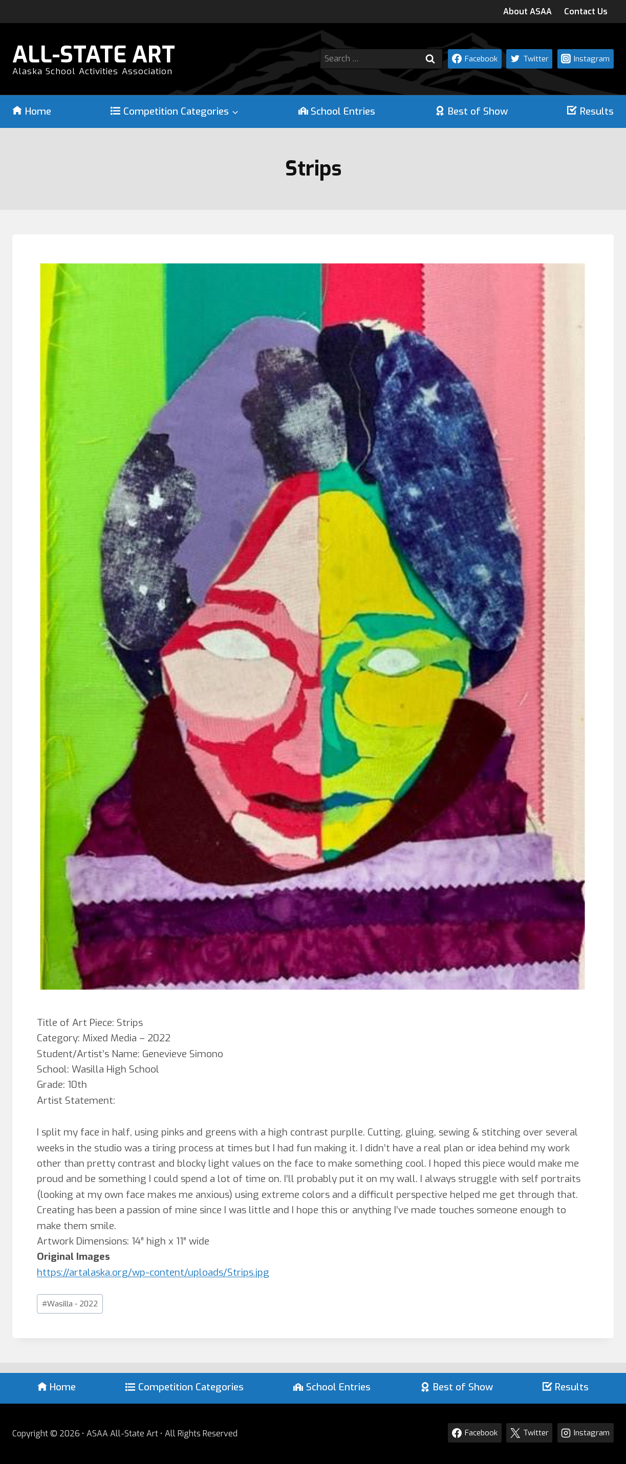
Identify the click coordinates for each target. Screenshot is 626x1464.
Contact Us (586, 11)
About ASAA (527, 11)
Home (31, 111)
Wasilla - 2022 (70, 1304)
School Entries (337, 111)
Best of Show (471, 111)
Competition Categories (184, 1387)
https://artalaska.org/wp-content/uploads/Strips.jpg (153, 1272)
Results (590, 111)
